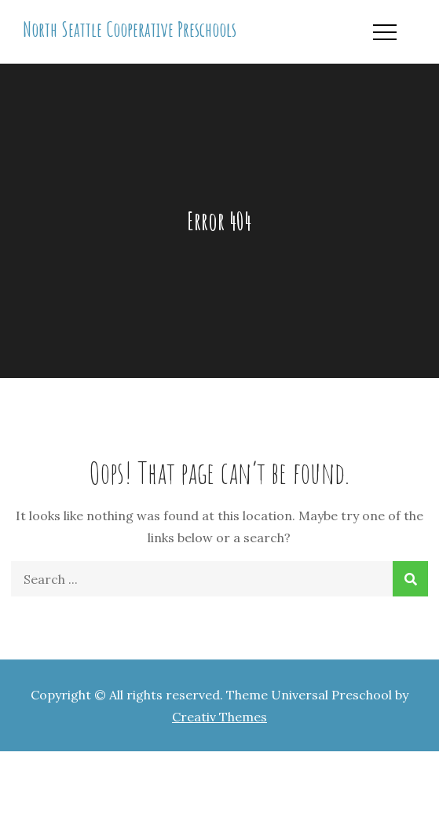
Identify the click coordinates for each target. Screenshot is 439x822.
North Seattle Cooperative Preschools (129, 29)
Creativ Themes (219, 717)
